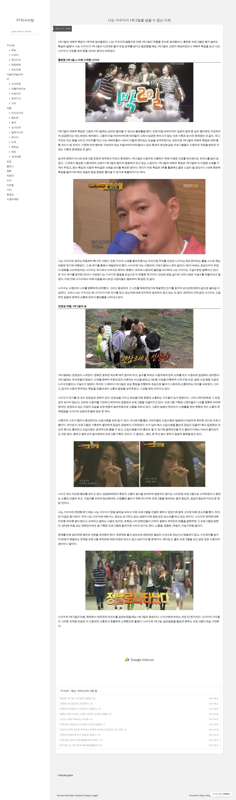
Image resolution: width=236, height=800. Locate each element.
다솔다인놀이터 (15, 74)
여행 (9, 108)
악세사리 (16, 93)
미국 (13, 142)
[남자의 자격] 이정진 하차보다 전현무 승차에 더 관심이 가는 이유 (91, 729)
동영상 (10, 194)
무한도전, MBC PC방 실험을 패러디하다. (79, 740)
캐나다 (14, 137)
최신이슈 (16, 60)
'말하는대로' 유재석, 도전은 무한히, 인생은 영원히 (84, 714)
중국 (13, 122)
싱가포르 (16, 127)
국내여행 (16, 156)
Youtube (87, 795)
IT (8, 79)
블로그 (10, 166)
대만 (13, 152)
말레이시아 (17, 132)
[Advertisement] (139, 659)
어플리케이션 (18, 88)
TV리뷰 (11, 45)
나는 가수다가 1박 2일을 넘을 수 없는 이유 (139, 20)
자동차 (10, 175)
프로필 (10, 185)
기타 (13, 103)
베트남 (14, 147)
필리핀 (14, 118)
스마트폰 (16, 84)
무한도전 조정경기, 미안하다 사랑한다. (79, 708)
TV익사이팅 (25, 20)
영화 (9, 171)
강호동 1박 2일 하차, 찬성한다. (74, 703)
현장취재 (16, 64)
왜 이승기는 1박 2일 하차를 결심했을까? (79, 745)
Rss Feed (60, 795)
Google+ (95, 795)
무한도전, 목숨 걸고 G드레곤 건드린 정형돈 (81, 724)
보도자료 (16, 69)
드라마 (14, 55)
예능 (13, 50)
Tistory (202, 795)
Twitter (71, 795)
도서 (9, 180)
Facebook (79, 795)
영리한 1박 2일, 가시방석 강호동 (75, 698)
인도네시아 (17, 113)
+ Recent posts (65, 775)
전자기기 (16, 98)
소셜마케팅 (12, 199)
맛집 (9, 161)
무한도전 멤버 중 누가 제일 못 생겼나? (78, 735)
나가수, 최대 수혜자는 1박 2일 (74, 719)
